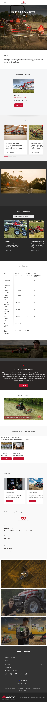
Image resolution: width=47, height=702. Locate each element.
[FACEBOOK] (6, 674)
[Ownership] (23, 602)
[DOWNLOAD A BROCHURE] (23, 528)
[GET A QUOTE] (23, 538)
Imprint (28, 688)
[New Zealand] (23, 680)
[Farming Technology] (23, 631)
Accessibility (36, 688)
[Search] (42, 2)
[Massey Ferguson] (23, 2)
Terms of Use (22, 690)
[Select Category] (23, 216)
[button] (6, 156)
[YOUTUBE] (16, 674)
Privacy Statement (10, 688)
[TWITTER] (26, 674)
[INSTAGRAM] (11, 674)
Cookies (20, 688)
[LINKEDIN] (21, 674)
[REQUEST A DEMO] (23, 548)
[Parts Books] (18, 458)
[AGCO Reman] (6, 458)
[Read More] (9, 501)
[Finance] (23, 574)
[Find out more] (18, 105)
